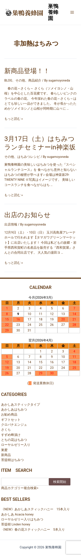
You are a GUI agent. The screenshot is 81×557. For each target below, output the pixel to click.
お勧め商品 (9, 414)
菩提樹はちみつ (12, 460)
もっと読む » (13, 119)
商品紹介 (34, 80)
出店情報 (10, 224)
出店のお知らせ (27, 215)
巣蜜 (4, 450)
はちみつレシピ (28, 157)
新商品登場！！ (27, 71)
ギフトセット (11, 420)
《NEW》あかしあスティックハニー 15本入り (35, 509)
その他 (20, 80)
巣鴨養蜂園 (53, 12)
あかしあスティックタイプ (20, 405)
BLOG (8, 80)
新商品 (6, 455)
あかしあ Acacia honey (17, 514)
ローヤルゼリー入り (15, 445)
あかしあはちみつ (14, 409)
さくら (6, 430)
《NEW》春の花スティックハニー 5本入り (33, 529)
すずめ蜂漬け (11, 435)
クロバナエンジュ (14, 425)
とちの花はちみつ (14, 440)
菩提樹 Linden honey (15, 524)
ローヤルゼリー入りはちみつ (22, 519)
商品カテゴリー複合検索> (19, 488)
